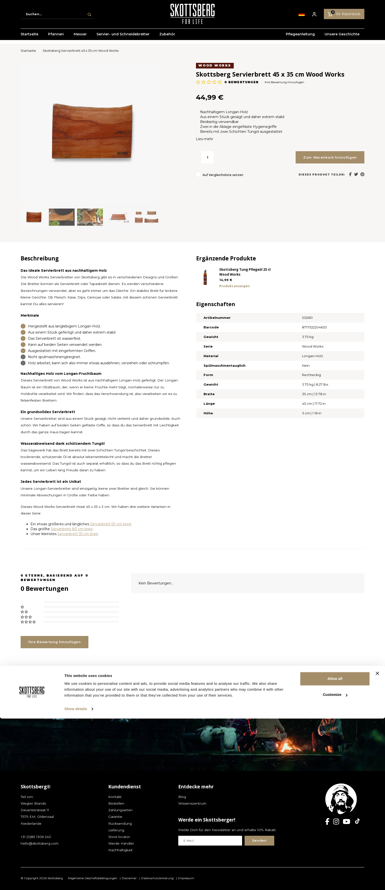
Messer (80, 38)
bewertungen (241, 82)
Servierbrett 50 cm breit (110, 524)
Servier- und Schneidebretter (123, 38)
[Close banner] (377, 845)
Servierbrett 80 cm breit (72, 529)
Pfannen (56, 38)
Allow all (334, 850)
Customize (335, 866)
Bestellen (116, 803)
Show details (75, 880)
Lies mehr (204, 139)
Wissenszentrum (192, 803)
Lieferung (116, 830)
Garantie (115, 817)
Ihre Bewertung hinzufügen (284, 82)
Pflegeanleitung (300, 38)
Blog (182, 797)
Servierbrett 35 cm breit (77, 534)
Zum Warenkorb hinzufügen (330, 157)
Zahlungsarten (120, 810)
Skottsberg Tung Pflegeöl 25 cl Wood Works (245, 272)
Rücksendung (120, 823)
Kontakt (115, 797)
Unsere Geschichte (342, 38)
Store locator (119, 837)
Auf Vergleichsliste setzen (223, 175)
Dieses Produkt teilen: (322, 174)
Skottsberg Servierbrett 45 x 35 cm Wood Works (81, 51)
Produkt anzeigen (234, 286)
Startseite (29, 38)
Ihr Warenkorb (344, 15)
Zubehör (167, 38)
